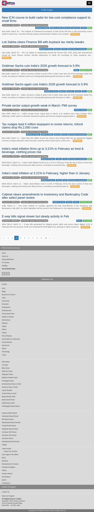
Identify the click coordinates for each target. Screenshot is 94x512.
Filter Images (47, 10)
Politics (83, 28)
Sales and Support (8, 496)
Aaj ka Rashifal (7, 390)
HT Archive (5, 262)
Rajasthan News (7, 374)
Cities (84, 91)
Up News (5, 365)
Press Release (7, 336)
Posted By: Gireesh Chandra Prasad (34, 25)
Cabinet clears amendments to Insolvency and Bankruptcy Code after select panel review (45, 196)
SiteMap (4, 266)
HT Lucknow (87, 220)
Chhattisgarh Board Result (11, 406)
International (6, 320)
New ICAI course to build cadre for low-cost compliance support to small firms (46, 19)
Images (4, 445)
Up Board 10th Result (9, 432)
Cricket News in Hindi (9, 393)
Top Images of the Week (10, 454)
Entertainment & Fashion (10, 464)
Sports (4, 348)
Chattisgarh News (8, 381)
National (66, 28)
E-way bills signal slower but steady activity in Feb (35, 216)
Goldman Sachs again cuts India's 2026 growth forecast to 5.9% (45, 84)
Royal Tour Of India (10, 451)
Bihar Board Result (8, 400)
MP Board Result (7, 419)
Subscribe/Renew (8, 259)
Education (70, 91)
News (4, 458)
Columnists (5, 301)
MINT (89, 28)
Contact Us (5, 492)
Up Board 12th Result (9, 435)
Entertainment (6, 310)
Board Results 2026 (8, 397)
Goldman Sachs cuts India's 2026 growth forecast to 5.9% (41, 65)
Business (5, 461)
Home (4, 253)
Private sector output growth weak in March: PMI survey (39, 105)
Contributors (6, 483)
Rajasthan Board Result (10, 429)
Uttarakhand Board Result (10, 441)
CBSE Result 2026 (8, 403)
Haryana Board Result (9, 413)
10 (46, 238)
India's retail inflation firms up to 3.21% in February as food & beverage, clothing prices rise (43, 150)
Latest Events (6, 449)
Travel (4, 355)
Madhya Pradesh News (10, 377)
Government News (8, 314)
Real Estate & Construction (77, 49)
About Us (5, 256)
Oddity (4, 326)
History (4, 470)
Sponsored (5, 345)
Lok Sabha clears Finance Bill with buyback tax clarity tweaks (43, 42)
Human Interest (7, 474)
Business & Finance (42, 28)
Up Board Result (7, 438)
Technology (6, 352)
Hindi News (6, 362)
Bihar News (6, 368)
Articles (4, 284)
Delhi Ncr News (7, 371)
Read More (75, 34)
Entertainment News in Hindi (11, 384)
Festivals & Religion (8, 467)
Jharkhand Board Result (10, 416)
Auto (3, 288)
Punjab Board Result (9, 426)
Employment (75, 28)
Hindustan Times (86, 70)
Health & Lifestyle (56, 28)
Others (76, 70)
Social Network (7, 342)
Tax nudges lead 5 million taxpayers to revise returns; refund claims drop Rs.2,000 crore (42, 125)
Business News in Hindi (10, 387)
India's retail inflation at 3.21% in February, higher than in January (46, 173)
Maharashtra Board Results (11, 422)
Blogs (4, 291)
